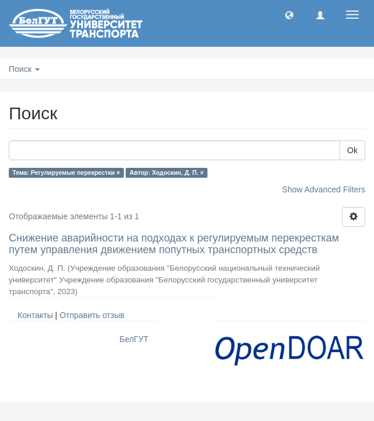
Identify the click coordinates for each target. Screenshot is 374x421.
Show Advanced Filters (323, 189)
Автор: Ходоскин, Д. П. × (167, 172)
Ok (352, 150)
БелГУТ (133, 339)
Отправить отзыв (92, 315)
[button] (289, 15)
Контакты (35, 315)
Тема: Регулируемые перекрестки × (66, 172)
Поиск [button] (24, 69)
